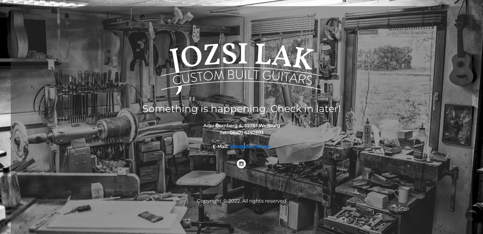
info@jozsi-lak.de (249, 146)
